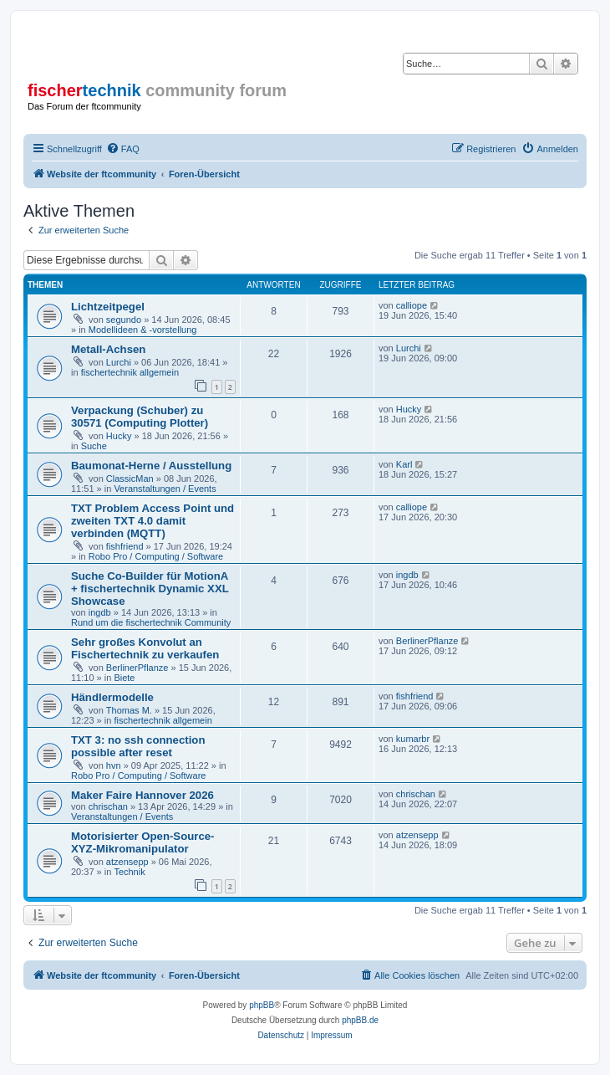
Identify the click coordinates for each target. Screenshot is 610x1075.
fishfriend (125, 546)
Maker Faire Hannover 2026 (142, 795)
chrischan (108, 806)
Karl (404, 464)
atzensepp (127, 862)
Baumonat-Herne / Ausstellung (151, 465)
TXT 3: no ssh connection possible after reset (138, 746)
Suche (94, 446)
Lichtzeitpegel (108, 306)
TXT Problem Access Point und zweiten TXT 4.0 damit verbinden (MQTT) (152, 521)
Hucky (119, 436)
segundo (123, 320)
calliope (411, 305)
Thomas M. (129, 710)
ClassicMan (130, 479)
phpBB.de (360, 1020)
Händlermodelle (112, 697)
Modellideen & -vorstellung (143, 330)
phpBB (261, 1005)
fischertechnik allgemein (130, 372)
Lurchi (118, 362)
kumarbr (413, 739)
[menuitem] (123, 149)
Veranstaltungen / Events (165, 489)
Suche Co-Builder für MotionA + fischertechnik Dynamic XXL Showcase (150, 588)
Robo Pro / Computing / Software (156, 556)
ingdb (100, 612)
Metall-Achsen (108, 349)
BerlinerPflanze (137, 668)
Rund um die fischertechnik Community (151, 622)
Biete (124, 678)
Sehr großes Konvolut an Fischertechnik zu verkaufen (145, 648)
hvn (113, 765)
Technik (129, 872)
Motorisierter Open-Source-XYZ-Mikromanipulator (142, 842)
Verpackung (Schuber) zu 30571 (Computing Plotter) (139, 416)
